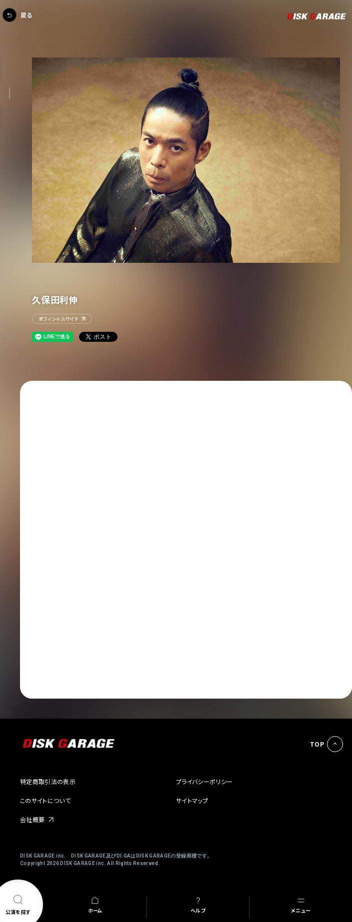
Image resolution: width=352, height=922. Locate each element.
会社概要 (32, 819)
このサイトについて (45, 800)
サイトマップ (192, 800)
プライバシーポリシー (204, 781)
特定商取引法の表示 (48, 781)
